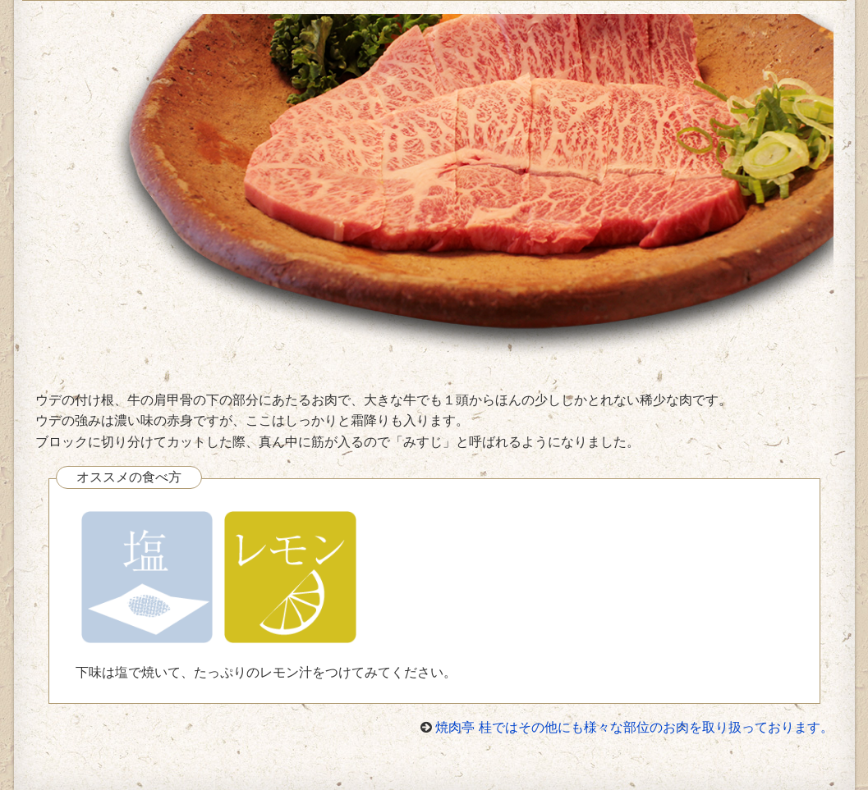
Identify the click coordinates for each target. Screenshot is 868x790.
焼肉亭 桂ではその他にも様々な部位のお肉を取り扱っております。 (634, 727)
